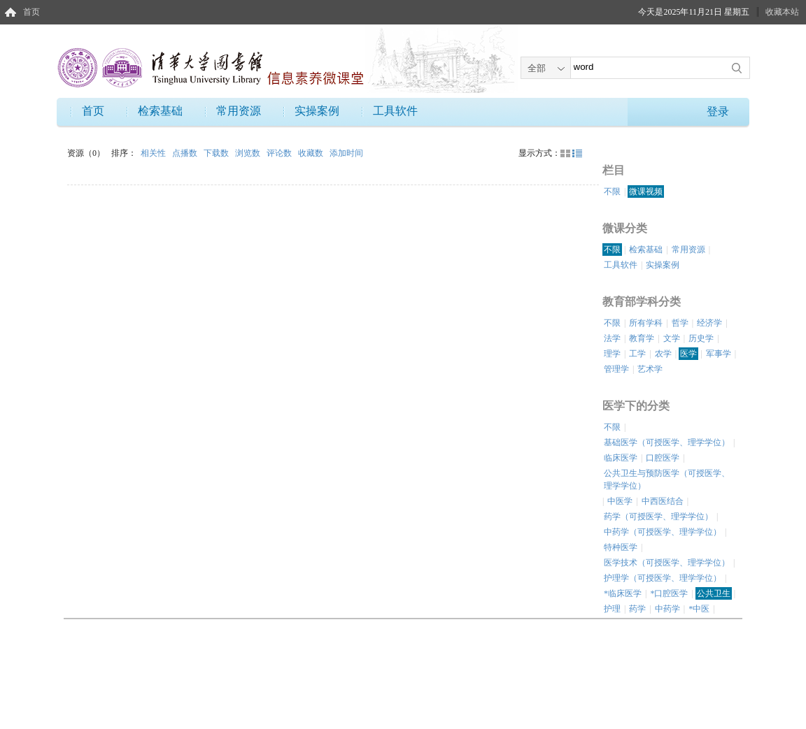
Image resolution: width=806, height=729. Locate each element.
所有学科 (646, 323)
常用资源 (238, 111)
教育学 (641, 338)
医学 (688, 354)
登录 (718, 111)
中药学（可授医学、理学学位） (662, 532)
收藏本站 (782, 12)
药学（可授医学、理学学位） (658, 516)
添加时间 (346, 153)
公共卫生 (713, 593)
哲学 (680, 323)
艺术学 (650, 369)
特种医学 (620, 547)
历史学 (701, 338)
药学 (637, 609)
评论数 (280, 153)
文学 (671, 338)
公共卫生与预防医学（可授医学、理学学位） (667, 479)
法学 (612, 338)
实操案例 (317, 111)
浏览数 (248, 153)
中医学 (619, 501)
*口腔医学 (669, 593)
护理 (612, 609)
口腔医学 (662, 458)
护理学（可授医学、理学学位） (662, 578)
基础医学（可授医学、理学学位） (667, 442)
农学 (663, 354)
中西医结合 (663, 501)
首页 (31, 12)
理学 (612, 354)
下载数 (217, 153)
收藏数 (311, 153)
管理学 (616, 369)
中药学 (667, 609)
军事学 (718, 354)
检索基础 (160, 111)
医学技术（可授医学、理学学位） (667, 563)
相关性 (154, 153)
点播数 (185, 153)
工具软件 (395, 111)
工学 (637, 354)
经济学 (709, 323)
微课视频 (646, 191)
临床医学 (620, 458)
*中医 (698, 609)
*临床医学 (623, 593)
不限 (612, 191)
